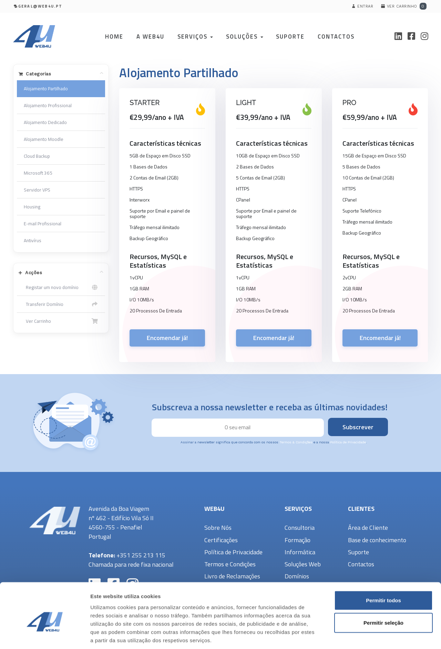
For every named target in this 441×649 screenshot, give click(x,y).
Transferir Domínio (61, 304)
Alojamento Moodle (43, 139)
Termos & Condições (295, 442)
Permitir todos (383, 567)
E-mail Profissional (42, 223)
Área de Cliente (368, 527)
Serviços (195, 36)
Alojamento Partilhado (46, 88)
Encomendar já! (167, 337)
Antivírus (32, 240)
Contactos (336, 36)
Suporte (290, 36)
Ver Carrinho (61, 321)
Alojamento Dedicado (45, 122)
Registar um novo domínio (61, 287)
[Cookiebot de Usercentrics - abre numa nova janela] (44, 635)
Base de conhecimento (377, 540)
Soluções (244, 36)
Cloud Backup (37, 156)
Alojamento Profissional (48, 105)
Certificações (221, 540)
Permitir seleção (383, 590)
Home (114, 36)
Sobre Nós (218, 527)
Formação (297, 540)
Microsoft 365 (38, 172)
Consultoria (300, 527)
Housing (32, 206)
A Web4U (150, 36)
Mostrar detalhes (378, 635)
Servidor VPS (37, 189)
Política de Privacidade (348, 442)
